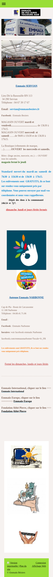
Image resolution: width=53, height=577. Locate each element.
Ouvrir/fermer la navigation (26, 4)
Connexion (41, 562)
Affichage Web (39, 566)
